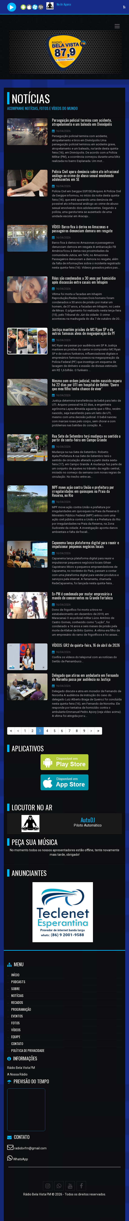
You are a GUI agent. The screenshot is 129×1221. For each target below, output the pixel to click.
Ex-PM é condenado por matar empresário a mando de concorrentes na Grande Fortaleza (82, 596)
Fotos (15, 1022)
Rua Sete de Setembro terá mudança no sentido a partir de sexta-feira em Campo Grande (86, 438)
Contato (17, 1043)
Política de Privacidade (27, 1050)
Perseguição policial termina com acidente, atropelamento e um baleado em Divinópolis (82, 122)
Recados (17, 1002)
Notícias (17, 995)
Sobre (15, 988)
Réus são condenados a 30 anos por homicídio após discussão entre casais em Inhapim (84, 280)
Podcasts (18, 981)
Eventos (17, 1015)
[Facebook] (81, 1186)
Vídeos (16, 1029)
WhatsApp (20, 1159)
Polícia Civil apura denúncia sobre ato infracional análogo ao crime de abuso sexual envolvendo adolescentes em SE (85, 176)
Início (15, 974)
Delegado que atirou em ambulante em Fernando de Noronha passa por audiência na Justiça (85, 677)
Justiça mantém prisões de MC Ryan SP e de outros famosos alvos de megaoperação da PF (83, 332)
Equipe (15, 1036)
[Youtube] (70, 1186)
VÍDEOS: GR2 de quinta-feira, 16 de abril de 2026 (86, 645)
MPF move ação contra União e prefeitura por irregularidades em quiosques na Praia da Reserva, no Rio (83, 491)
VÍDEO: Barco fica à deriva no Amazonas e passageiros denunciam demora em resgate (82, 229)
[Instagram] (47, 1186)
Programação (21, 1009)
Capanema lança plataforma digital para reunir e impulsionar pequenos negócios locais (85, 545)
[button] (117, 26)
